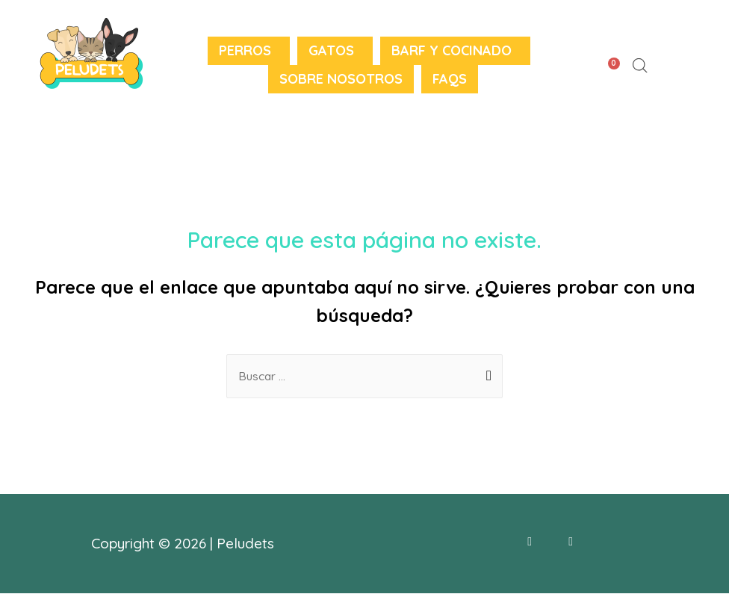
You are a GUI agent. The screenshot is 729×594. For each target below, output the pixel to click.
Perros (245, 50)
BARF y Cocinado (451, 50)
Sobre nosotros (341, 78)
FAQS (449, 78)
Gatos (331, 50)
